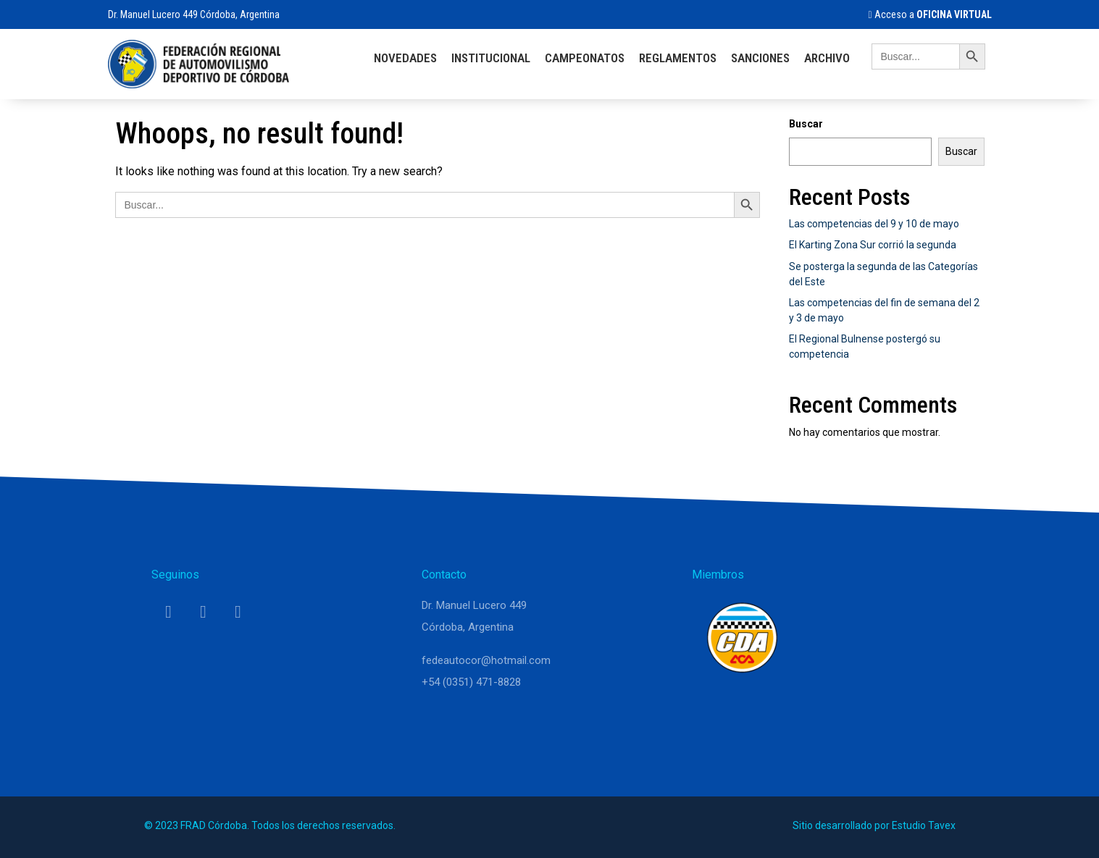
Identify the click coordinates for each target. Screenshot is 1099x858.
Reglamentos (677, 58)
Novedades (405, 58)
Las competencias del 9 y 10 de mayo (874, 224)
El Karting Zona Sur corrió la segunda (872, 245)
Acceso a (929, 14)
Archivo (827, 58)
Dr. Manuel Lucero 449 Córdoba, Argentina (194, 14)
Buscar (806, 124)
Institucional (490, 58)
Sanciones (760, 58)
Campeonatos (584, 58)
